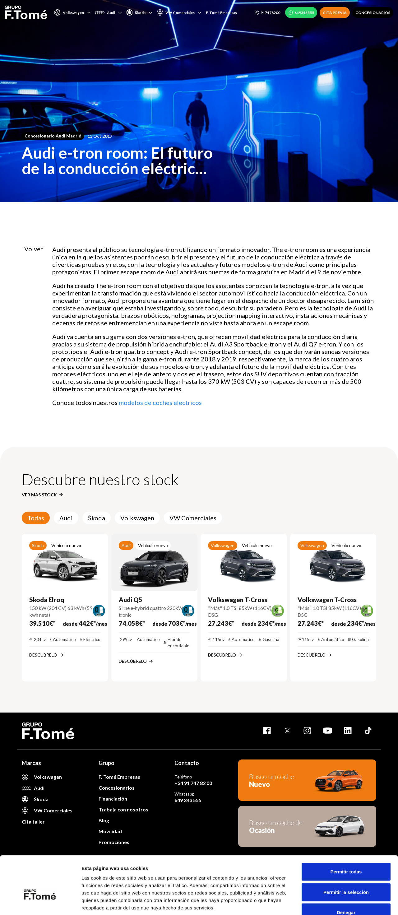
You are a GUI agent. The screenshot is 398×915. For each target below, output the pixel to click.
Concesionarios (117, 788)
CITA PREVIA (335, 12)
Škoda (96, 518)
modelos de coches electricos (160, 402)
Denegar (346, 874)
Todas (35, 518)
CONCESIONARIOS (372, 12)
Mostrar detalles (336, 902)
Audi (66, 518)
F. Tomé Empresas (221, 12)
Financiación (113, 798)
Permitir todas (346, 833)
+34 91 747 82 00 (193, 783)
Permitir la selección (346, 854)
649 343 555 (187, 800)
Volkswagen (137, 518)
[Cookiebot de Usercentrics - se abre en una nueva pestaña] (40, 903)
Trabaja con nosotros (123, 809)
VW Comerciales (192, 518)
